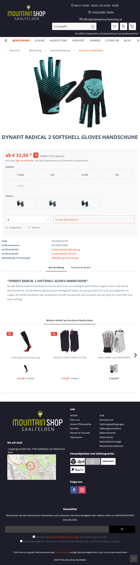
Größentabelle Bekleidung (66, 249)
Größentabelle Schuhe (64, 253)
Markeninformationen (111, 446)
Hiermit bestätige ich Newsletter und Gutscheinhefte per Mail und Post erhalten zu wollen (71, 541)
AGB (102, 415)
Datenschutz (106, 437)
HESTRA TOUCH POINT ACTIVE (70, 357)
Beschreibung (56, 267)
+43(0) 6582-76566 (102, 12)
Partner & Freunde (80, 432)
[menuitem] (74, 26)
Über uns (75, 419)
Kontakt (74, 428)
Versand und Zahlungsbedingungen (112, 422)
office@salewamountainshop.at (102, 19)
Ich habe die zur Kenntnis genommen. (71, 537)
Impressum (76, 437)
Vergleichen (13, 227)
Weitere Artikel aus (69, 320)
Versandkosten (62, 552)
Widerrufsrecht (108, 432)
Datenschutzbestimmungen (64, 537)
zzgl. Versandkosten (25, 160)
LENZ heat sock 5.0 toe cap (25, 357)
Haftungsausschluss (110, 428)
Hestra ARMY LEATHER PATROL (114, 357)
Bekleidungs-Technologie (65, 258)
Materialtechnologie (110, 441)
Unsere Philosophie (80, 424)
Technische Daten (81, 267)
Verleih (73, 415)
